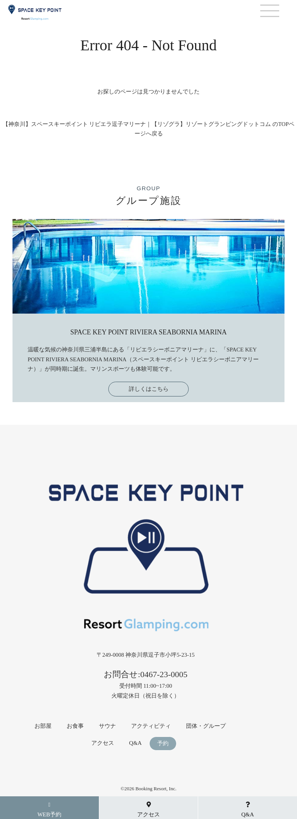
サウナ (107, 726)
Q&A (135, 743)
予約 (163, 743)
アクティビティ (151, 726)
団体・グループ (206, 726)
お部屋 (43, 726)
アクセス (102, 743)
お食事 (75, 726)
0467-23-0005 (164, 674)
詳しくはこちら (149, 389)
